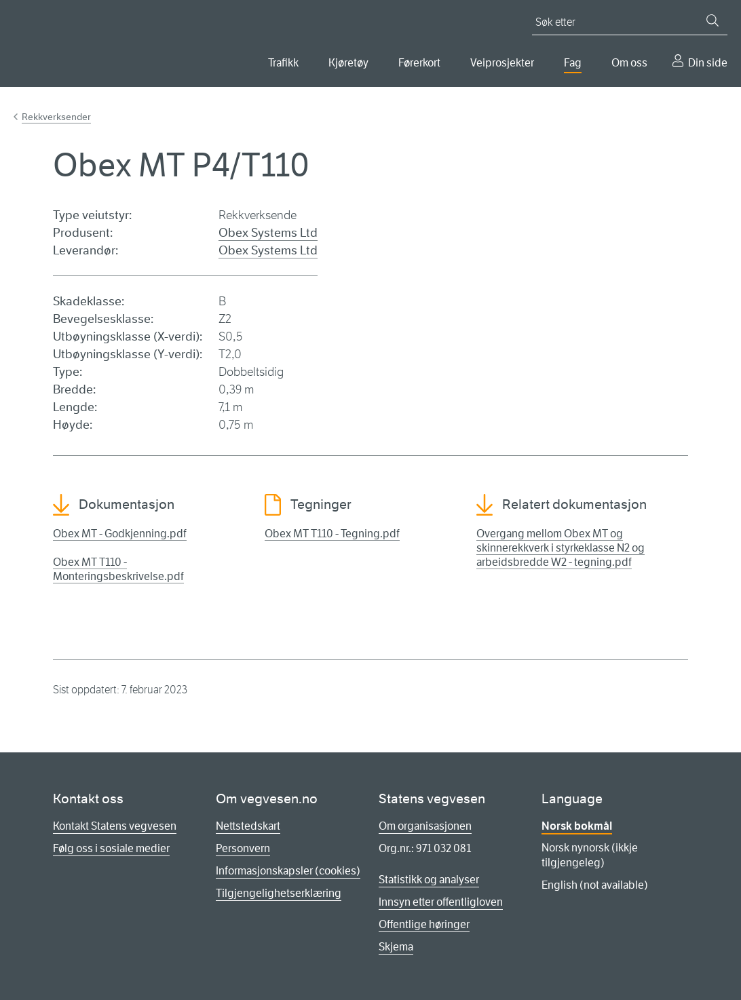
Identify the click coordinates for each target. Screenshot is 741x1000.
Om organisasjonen (425, 826)
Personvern (243, 848)
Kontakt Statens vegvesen (114, 826)
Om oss (629, 62)
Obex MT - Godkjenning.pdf (120, 533)
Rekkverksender (56, 117)
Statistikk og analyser (429, 879)
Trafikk (283, 62)
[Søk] (712, 20)
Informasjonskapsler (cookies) (288, 870)
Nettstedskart (248, 826)
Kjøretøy (348, 62)
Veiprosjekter (502, 62)
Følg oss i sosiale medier (111, 848)
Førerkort (419, 62)
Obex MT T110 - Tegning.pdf (332, 533)
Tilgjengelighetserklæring (278, 893)
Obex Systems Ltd (268, 232)
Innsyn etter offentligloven (441, 902)
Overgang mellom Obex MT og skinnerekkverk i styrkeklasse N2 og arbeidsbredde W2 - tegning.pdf (560, 548)
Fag (573, 62)
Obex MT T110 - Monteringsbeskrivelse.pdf (118, 569)
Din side (707, 62)
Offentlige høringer (424, 924)
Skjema (396, 946)
